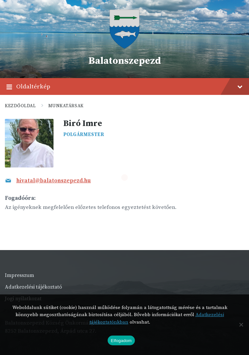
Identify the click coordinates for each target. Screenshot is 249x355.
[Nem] (241, 324)
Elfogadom (121, 340)
